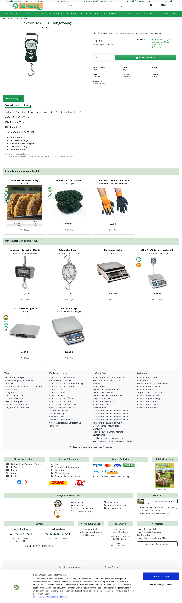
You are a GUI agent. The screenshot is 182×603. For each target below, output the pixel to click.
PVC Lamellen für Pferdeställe (62, 404)
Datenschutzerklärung (57, 588)
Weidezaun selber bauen (148, 386)
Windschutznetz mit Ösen (61, 398)
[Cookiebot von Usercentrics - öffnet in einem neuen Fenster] (16, 598)
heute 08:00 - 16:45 (105, 1)
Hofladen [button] (71, 13)
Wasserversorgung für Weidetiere (20, 380)
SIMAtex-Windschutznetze (61, 419)
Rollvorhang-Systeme (59, 410)
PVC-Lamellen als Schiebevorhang (109, 437)
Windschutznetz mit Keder (61, 401)
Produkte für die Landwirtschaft (108, 431)
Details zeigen (143, 598)
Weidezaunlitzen (145, 389)
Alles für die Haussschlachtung (107, 422)
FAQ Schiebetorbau (102, 398)
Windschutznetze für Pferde (62, 377)
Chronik (11, 473)
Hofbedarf (98, 383)
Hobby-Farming (11, 389)
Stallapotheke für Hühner (16, 404)
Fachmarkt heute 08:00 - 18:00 (139, 1)
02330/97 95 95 (91, 1)
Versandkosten (108, 45)
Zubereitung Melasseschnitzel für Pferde (23, 386)
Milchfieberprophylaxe (15, 401)
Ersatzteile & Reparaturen (64, 467)
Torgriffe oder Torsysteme (149, 392)
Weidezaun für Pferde (147, 401)
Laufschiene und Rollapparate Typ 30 (110, 413)
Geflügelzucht (10, 392)
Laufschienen (99, 434)
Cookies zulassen (161, 567)
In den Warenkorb (146, 57)
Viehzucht (97, 428)
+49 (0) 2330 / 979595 (21, 534)
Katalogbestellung (165, 459)
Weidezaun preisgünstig (148, 398)
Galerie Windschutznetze (60, 380)
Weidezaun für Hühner (147, 407)
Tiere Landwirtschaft (14, 395)
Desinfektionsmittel (13, 398)
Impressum (38, 588)
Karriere (11, 476)
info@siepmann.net (44, 545)
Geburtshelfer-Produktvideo (106, 425)
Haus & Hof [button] (56, 13)
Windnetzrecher (56, 416)
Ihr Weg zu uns (14, 467)
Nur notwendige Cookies (161, 575)
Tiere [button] (44, 13)
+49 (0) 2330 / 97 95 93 (58, 534)
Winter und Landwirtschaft (105, 389)
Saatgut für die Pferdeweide (17, 407)
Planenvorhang (56, 395)
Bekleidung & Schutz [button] (120, 13)
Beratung (56, 470)
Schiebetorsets (100, 386)
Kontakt (11, 470)
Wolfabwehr (143, 380)
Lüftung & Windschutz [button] (92, 13)
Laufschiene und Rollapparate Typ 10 (110, 410)
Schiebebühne (99, 407)
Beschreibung (13, 98)
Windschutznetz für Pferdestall (63, 386)
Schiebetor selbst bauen (104, 401)
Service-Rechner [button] (144, 13)
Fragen (55, 464)
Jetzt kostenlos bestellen (165, 489)
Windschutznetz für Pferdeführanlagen (67, 383)
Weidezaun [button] (12, 13)
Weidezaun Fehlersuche (148, 395)
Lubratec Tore (55, 389)
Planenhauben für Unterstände (107, 380)
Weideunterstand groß (15, 377)
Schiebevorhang (56, 413)
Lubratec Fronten (57, 392)
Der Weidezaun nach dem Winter (152, 383)
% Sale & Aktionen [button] (166, 13)
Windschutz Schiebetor (104, 392)
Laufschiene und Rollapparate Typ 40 (110, 416)
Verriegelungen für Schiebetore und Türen (113, 441)
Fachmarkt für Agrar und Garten (22, 464)
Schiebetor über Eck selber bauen (108, 377)
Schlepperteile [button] (29, 13)
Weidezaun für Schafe (147, 404)
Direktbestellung (63, 1)
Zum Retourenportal (163, 501)
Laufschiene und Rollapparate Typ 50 (110, 419)
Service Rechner (113, 508)
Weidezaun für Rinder (147, 377)
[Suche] (93, 6)
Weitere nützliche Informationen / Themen (91, 447)
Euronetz (8, 383)
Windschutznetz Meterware (61, 407)
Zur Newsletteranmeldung (157, 543)
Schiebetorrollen (100, 404)
